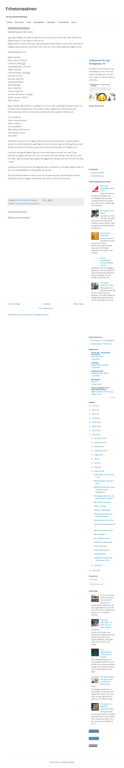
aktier (18, 204)
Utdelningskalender (38, 22)
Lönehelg (94, 363)
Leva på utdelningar (63, 22)
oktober (97, 447)
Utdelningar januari (101, 550)
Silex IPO (94, 382)
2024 (94, 410)
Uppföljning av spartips (100, 365)
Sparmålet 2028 (97, 357)
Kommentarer (96, 584)
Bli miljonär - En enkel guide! (102, 341)
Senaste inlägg (14, 304)
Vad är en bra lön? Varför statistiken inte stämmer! (107, 597)
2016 (94, 435)
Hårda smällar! (99, 535)
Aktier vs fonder (100, 506)
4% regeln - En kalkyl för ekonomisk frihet (107, 706)
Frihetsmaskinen (21, 9)
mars (96, 467)
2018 (94, 427)
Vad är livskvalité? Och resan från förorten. (100, 389)
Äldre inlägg (78, 304)
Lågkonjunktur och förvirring (102, 392)
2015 (94, 571)
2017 (94, 431)
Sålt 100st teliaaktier (102, 502)
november (98, 443)
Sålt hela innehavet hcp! (103, 531)
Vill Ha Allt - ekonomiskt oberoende (100, 353)
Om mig (74, 22)
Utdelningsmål (51, 22)
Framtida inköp (100, 554)
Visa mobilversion (46, 308)
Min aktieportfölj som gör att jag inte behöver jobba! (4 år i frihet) (102, 682)
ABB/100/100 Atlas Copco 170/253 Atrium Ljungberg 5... (104, 489)
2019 (94, 422)
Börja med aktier (19, 22)
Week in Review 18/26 (99, 373)
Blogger (71, 762)
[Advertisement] (46, 284)
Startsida (9, 22)
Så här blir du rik (97, 176)
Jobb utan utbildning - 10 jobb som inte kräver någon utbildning (101, 625)
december (98, 438)
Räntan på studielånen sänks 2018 (107, 188)
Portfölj (29, 22)
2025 (94, 406)
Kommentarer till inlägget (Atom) (35, 315)
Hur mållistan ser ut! (102, 538)
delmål (23, 204)
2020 (94, 418)
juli (95, 459)
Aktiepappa (95, 380)
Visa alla (112, 397)
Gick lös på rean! (100, 546)
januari (97, 565)
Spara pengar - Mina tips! (101, 344)
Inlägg (93, 580)
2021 (94, 414)
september (99, 451)
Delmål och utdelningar (103, 542)
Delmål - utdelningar (102, 510)
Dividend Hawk (97, 371)
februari (97, 471)
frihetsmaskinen (33, 204)
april (96, 463)
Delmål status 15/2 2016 (104, 520)
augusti (97, 455)
